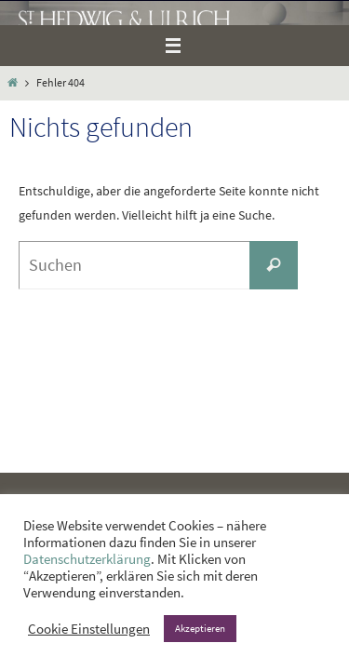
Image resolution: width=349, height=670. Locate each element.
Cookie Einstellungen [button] (89, 629)
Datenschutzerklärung (87, 559)
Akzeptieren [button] (200, 628)
